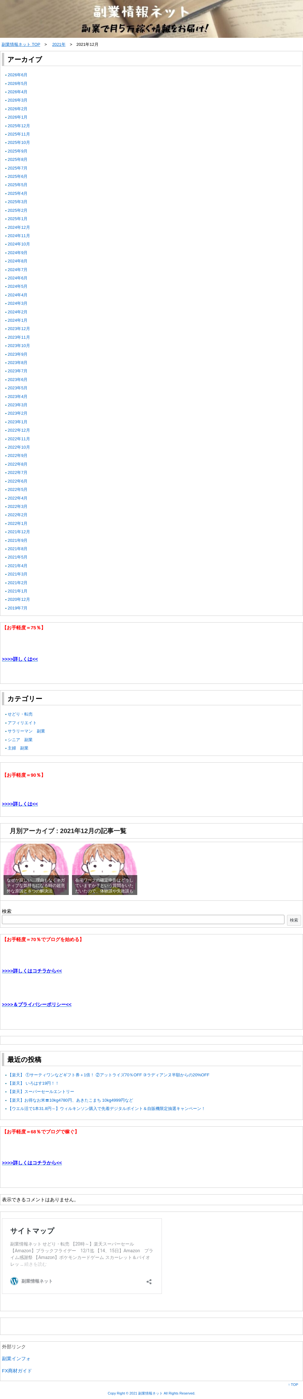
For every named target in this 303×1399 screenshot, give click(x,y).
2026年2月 (18, 108)
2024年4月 (18, 295)
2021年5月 (18, 557)
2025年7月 (18, 168)
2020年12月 (19, 599)
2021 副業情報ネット (146, 1393)
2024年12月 (19, 227)
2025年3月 (18, 201)
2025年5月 (18, 184)
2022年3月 (18, 506)
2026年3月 (18, 100)
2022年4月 (18, 498)
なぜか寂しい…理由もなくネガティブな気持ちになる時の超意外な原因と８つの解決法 (36, 885)
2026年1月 (18, 117)
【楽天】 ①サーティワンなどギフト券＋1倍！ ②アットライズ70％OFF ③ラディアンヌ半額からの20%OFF (109, 1074)
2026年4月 (18, 91)
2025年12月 (19, 125)
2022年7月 (18, 472)
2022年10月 (19, 447)
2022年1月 (18, 523)
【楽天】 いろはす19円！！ (33, 1083)
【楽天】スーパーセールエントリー (41, 1091)
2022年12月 (19, 430)
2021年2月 (18, 582)
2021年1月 (18, 591)
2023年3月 (18, 404)
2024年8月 (18, 261)
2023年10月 (19, 345)
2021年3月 (18, 574)
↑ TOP (293, 1385)
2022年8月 (18, 464)
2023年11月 (19, 337)
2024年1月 (18, 320)
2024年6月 (18, 278)
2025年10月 (19, 142)
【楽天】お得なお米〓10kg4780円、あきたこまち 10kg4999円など (70, 1100)
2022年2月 (18, 514)
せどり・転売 (20, 714)
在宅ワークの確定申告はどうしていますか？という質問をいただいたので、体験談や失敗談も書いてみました (104, 888)
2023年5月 (18, 387)
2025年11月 (19, 134)
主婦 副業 (18, 748)
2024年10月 (19, 244)
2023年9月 (18, 354)
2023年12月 (19, 328)
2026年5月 (18, 83)
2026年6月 (18, 74)
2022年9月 (18, 455)
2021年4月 (18, 565)
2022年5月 (18, 489)
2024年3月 (18, 303)
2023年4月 (18, 396)
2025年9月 (18, 151)
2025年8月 (18, 159)
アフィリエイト (22, 722)
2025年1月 (18, 218)
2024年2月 (18, 312)
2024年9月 (18, 252)
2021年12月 (19, 531)
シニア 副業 (20, 739)
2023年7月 (18, 370)
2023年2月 (18, 413)
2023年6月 (18, 379)
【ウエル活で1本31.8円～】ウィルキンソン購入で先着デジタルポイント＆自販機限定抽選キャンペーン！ (106, 1108)
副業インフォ (16, 1358)
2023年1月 (18, 421)
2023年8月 (18, 362)
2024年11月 (19, 235)
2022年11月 (19, 438)
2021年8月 (18, 548)
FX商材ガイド (17, 1370)
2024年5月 (18, 286)
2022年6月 (18, 481)
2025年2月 (18, 210)
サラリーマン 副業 (26, 731)
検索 (7, 911)
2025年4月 (18, 193)
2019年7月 (18, 608)
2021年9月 (18, 540)
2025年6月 (18, 176)
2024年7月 (18, 269)
